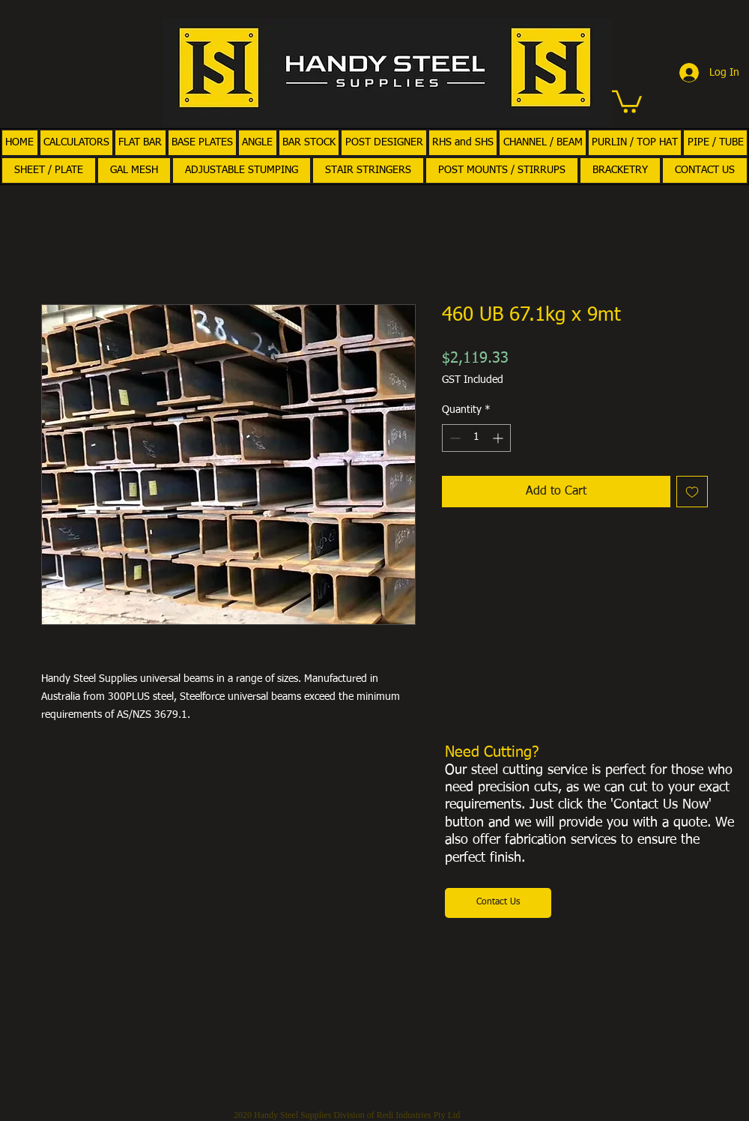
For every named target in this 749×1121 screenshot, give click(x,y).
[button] (627, 100)
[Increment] (499, 438)
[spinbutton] (476, 438)
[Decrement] (453, 438)
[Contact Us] (498, 903)
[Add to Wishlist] (692, 491)
